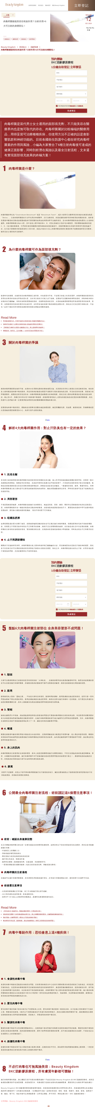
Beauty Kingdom (8, 47)
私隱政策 (80, 107)
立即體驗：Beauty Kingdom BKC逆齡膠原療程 (19, 1058)
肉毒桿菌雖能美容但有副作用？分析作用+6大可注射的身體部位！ (28, 49)
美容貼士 (23, 47)
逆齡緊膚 (34, 47)
